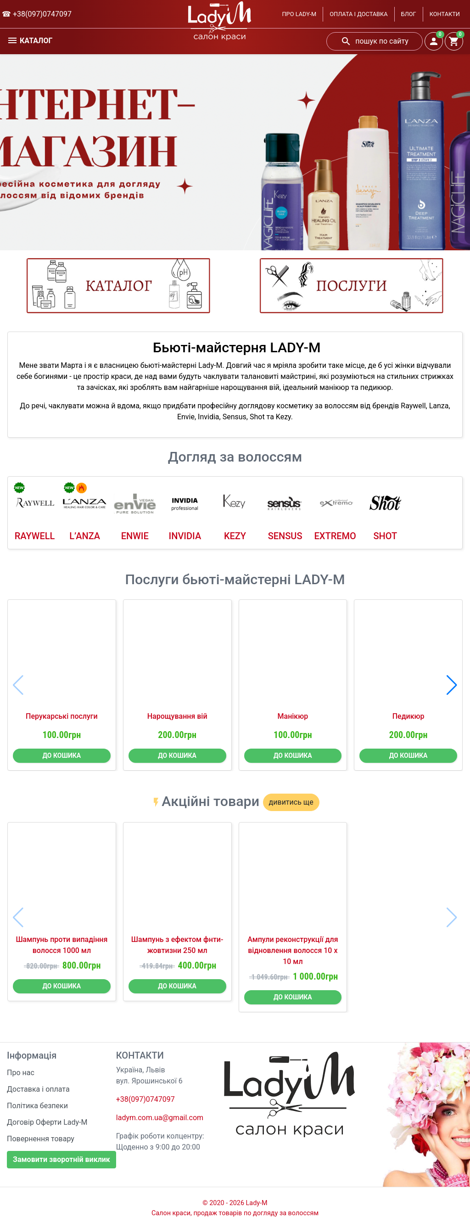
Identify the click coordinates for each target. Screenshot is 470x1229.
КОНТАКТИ (445, 14)
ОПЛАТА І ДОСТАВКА (358, 14)
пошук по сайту (374, 41)
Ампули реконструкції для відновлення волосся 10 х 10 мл (292, 950)
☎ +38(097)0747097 (37, 14)
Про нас (20, 1072)
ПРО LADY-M (299, 14)
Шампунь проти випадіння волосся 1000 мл (61, 945)
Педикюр (408, 716)
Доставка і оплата (38, 1089)
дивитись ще (291, 802)
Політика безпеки (37, 1105)
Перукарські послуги (62, 716)
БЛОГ (408, 14)
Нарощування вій (177, 716)
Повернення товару (40, 1138)
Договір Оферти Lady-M (47, 1122)
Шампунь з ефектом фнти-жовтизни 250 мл (177, 945)
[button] (452, 685)
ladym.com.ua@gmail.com (159, 1117)
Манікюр (293, 716)
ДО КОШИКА (62, 755)
